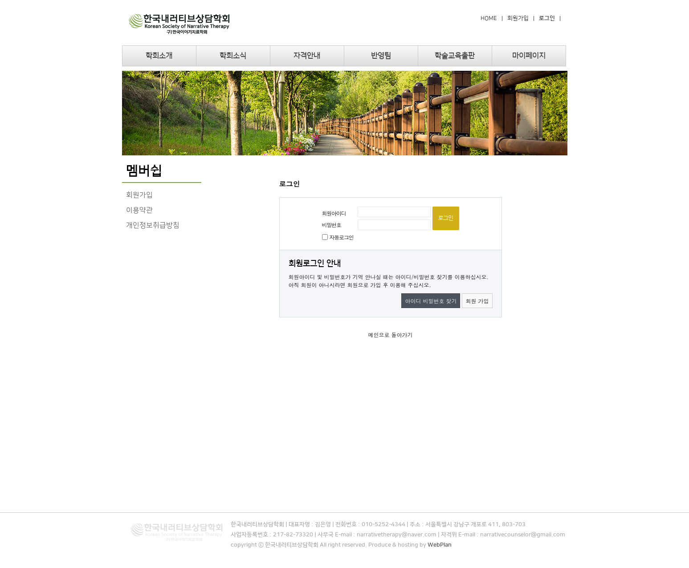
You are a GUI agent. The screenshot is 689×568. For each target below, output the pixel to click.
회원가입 (518, 18)
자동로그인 (342, 237)
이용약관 (139, 210)
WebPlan (440, 545)
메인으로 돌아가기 (390, 334)
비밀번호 (331, 224)
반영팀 (381, 56)
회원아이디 (334, 213)
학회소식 (233, 56)
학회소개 (159, 56)
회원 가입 (477, 300)
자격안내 (307, 56)
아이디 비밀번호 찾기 (431, 300)
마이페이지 (529, 56)
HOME (489, 18)
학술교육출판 (455, 56)
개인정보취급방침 (152, 225)
